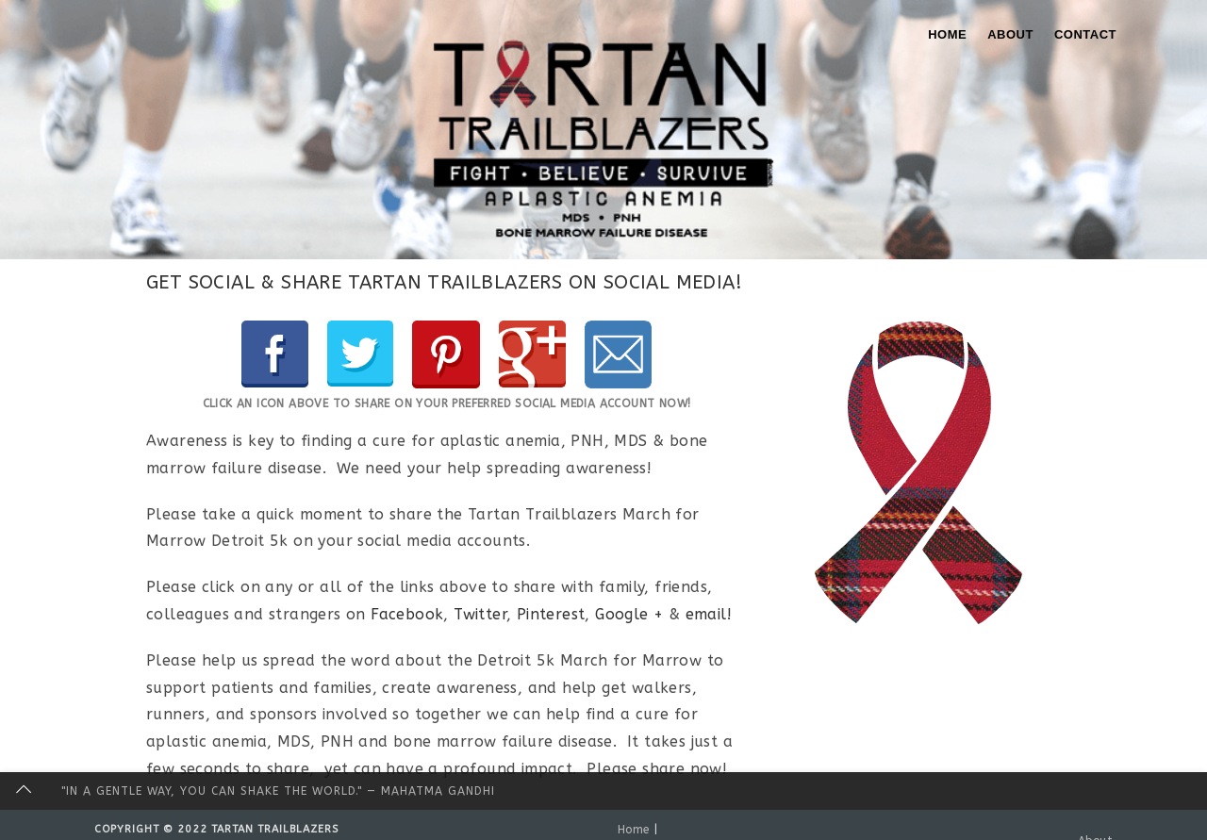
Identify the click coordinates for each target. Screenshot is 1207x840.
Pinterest (551, 614)
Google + (629, 614)
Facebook (407, 614)
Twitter (480, 614)
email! (709, 614)
